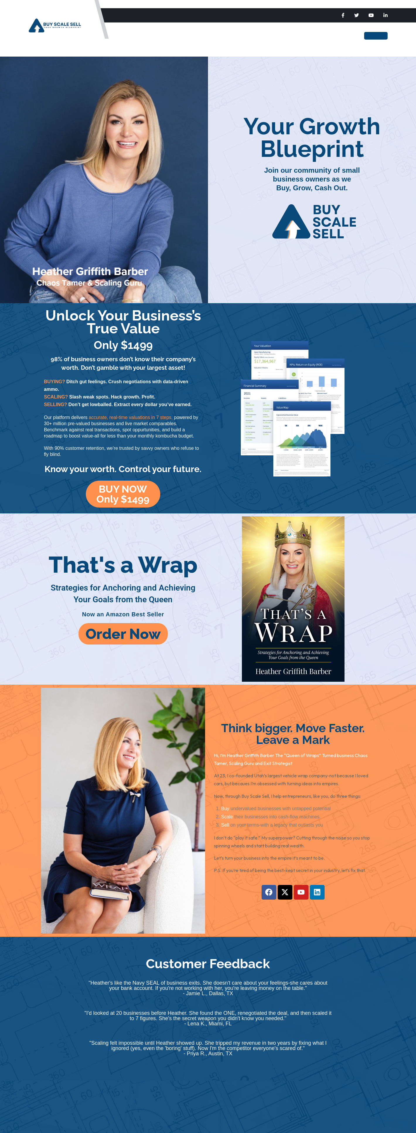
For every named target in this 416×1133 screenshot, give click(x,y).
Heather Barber (266, 36)
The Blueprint (222, 36)
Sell (193, 36)
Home (132, 36)
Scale (172, 36)
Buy (152, 36)
